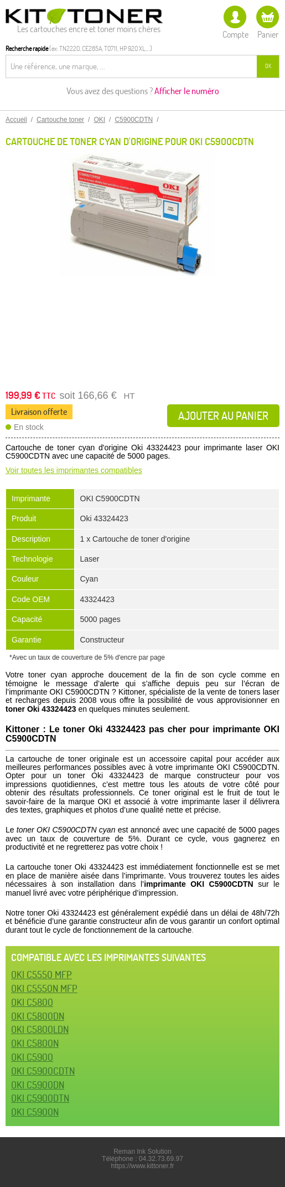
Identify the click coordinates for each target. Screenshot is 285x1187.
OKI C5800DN (37, 1016)
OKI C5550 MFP (41, 974)
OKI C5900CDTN (43, 1071)
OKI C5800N (35, 1043)
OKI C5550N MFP (44, 988)
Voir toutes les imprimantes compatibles (74, 470)
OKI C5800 (32, 1002)
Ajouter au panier (223, 416)
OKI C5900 (32, 1057)
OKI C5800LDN (40, 1029)
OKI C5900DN (37, 1084)
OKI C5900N (35, 1112)
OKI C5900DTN (40, 1098)
